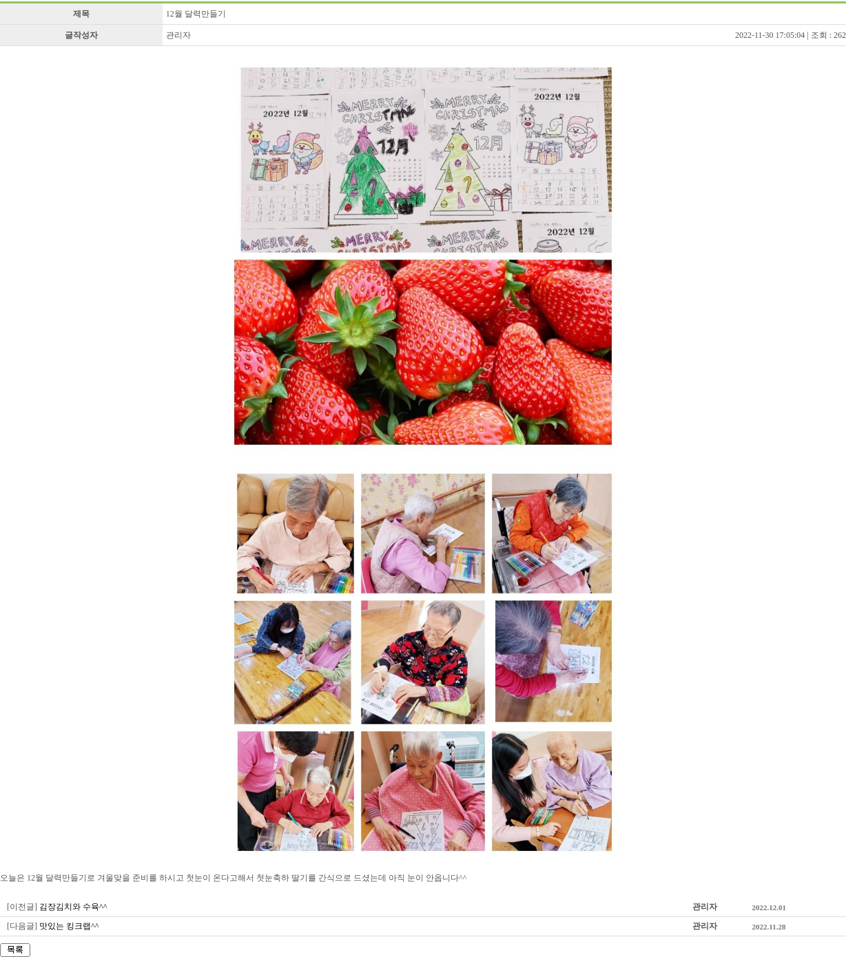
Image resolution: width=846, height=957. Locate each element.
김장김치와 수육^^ (73, 907)
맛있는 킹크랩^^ (69, 926)
